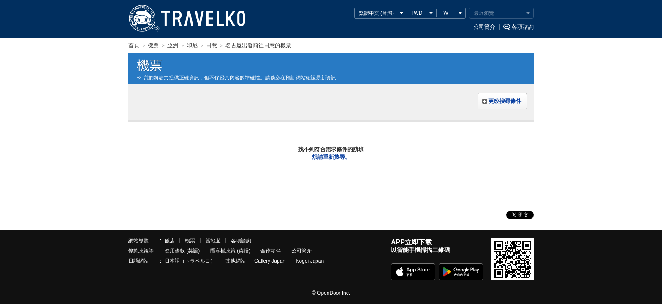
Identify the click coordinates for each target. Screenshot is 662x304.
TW (444, 13)
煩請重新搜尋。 (331, 157)
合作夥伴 (270, 251)
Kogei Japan (310, 261)
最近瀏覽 (484, 13)
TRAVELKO (144, 18)
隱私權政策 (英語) (230, 251)
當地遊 (213, 241)
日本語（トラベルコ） (190, 261)
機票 (190, 241)
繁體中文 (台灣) (376, 13)
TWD (416, 13)
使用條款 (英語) (182, 251)
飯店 (170, 241)
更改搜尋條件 (504, 101)
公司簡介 (484, 27)
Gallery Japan (269, 261)
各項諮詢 (523, 27)
